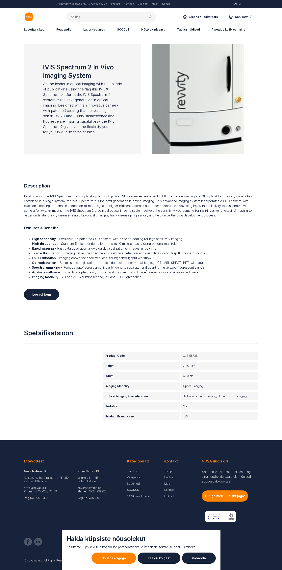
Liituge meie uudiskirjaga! (225, 496)
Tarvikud (132, 471)
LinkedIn (169, 496)
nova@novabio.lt (35, 487)
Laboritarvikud (34, 29)
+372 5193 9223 (97, 3)
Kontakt (166, 3)
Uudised (143, 3)
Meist (155, 3)
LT (240, 3)
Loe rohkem (41, 294)
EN (235, 3)
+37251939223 (96, 491)
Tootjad (115, 3)
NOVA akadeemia (153, 29)
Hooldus (129, 3)
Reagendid (63, 29)
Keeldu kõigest (158, 558)
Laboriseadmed (94, 29)
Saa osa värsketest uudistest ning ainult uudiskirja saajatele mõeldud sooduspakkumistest (226, 476)
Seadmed (133, 483)
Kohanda (199, 558)
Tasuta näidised (188, 29)
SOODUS (123, 29)
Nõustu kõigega (113, 558)
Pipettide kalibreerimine (228, 29)
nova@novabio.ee (71, 3)
